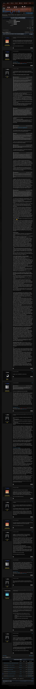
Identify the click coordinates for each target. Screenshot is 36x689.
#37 (32, 578)
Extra (3, 5)
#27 (32, 51)
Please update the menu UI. (11, 667)
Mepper (31, 674)
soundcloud (18, 62)
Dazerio (21, 673)
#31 (32, 414)
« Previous (7, 32)
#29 (32, 371)
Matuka (7, 372)
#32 (32, 487)
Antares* (31, 667)
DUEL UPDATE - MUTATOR (11, 665)
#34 (32, 520)
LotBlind (7, 69)
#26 (32, 37)
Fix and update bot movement (11, 673)
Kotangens (31, 663)
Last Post (29, 663)
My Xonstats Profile (15, 407)
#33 (32, 501)
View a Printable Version (6, 678)
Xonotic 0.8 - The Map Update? (12, 671)
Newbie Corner (24, 63)
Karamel (21, 669)
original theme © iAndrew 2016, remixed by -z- (21, 685)
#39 (32, 633)
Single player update (10, 669)
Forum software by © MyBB (12, 685)
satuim (21, 671)
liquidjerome (20, 667)
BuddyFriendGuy (7, 590)
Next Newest (31, 655)
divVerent (31, 676)
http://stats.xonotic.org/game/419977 (22, 127)
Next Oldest (5, 655)
